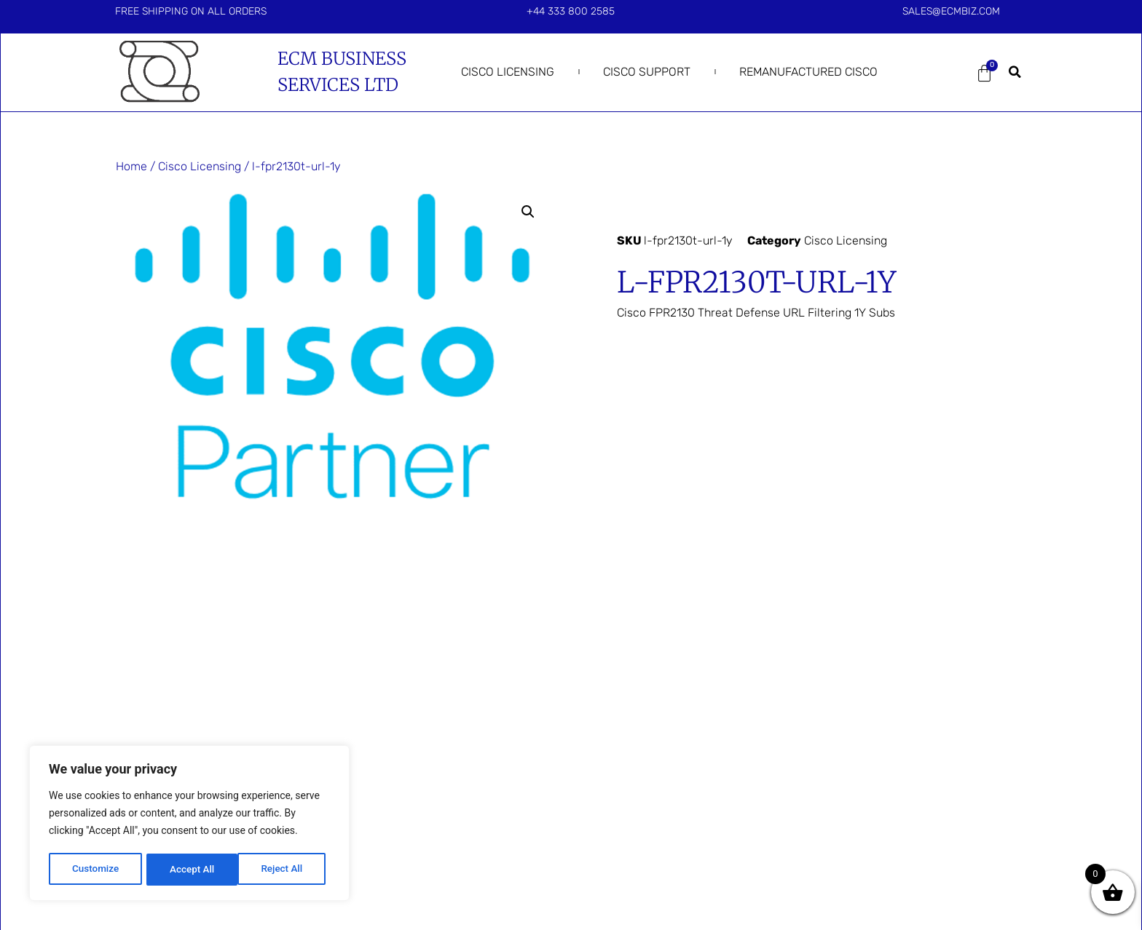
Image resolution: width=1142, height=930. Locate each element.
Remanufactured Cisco (808, 72)
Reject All (190, 869)
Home (131, 166)
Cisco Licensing (507, 72)
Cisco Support (646, 72)
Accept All (284, 869)
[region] (189, 824)
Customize (95, 869)
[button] (1015, 72)
